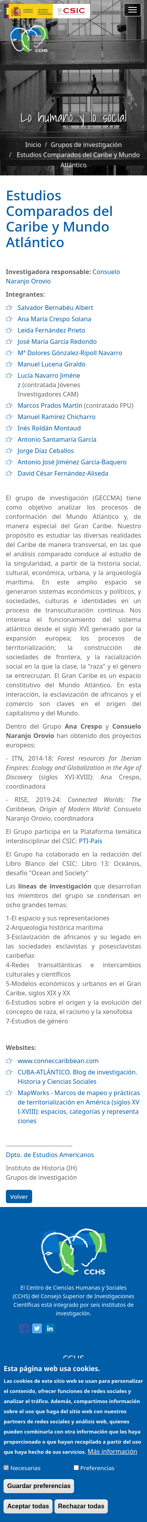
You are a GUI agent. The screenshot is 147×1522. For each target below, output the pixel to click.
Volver (19, 1196)
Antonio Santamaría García (57, 439)
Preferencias (97, 1473)
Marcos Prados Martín (50, 405)
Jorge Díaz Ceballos (46, 450)
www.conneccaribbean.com (58, 1061)
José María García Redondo (57, 341)
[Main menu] (132, 9)
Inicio (33, 144)
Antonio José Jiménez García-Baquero (72, 462)
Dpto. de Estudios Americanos (50, 1154)
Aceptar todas (28, 1511)
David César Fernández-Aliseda (63, 473)
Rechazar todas (81, 1511)
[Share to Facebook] (24, 1330)
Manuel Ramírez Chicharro (57, 416)
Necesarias (26, 1473)
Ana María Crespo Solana (54, 319)
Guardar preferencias (39, 1491)
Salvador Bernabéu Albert (55, 307)
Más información (112, 1457)
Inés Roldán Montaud (49, 428)
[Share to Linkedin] (50, 1330)
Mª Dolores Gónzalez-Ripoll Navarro (70, 353)
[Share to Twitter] (37, 1330)
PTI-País (90, 841)
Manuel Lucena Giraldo (51, 364)
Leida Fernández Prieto (51, 330)
